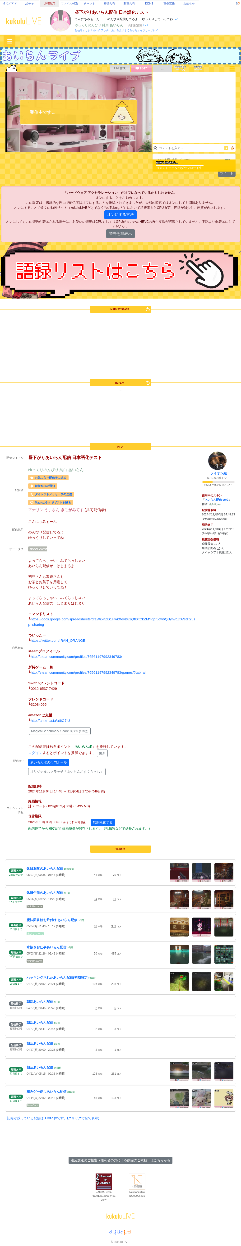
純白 (106, 25)
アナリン (36, 510)
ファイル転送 (69, 3)
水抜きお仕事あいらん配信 (46, 947)
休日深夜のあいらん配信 (45, 868)
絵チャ (29, 3)
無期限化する (103, 822)
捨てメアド (10, 3)
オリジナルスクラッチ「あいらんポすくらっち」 (66, 771)
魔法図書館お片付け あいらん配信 (52, 920)
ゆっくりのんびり (88, 25)
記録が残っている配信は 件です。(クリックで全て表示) (53, 1118)
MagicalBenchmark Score (59, 731)
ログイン (35, 753)
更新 (102, 753)
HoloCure (32, 1105)
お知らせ (189, 3)
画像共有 (109, 3)
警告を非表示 (120, 234)
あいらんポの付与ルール (48, 762)
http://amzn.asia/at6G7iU (50, 720)
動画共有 (129, 3)
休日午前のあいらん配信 (45, 893)
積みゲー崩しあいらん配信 (46, 1091)
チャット (89, 3)
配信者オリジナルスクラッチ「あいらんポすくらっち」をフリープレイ (116, 30)
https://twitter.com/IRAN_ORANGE (58, 640)
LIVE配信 (50, 3)
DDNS (149, 3)
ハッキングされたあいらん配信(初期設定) (57, 977)
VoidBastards (34, 906)
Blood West (38, 549)
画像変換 (169, 3)
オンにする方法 (120, 215)
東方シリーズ (35, 933)
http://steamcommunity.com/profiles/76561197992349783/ (76, 657)
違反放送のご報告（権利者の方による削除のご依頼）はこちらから (120, 1160)
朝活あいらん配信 (40, 1002)
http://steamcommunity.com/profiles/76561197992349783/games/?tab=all (88, 672)
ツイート (226, 173)
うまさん (52, 510)
